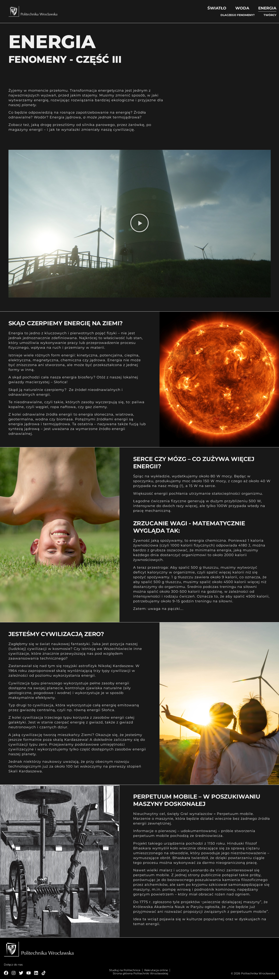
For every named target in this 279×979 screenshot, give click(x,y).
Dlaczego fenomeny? (238, 15)
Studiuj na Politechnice (124, 970)
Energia (267, 8)
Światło (216, 8)
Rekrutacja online (156, 970)
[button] (139, 223)
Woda (242, 8)
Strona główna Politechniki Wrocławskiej (140, 973)
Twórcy (270, 15)
